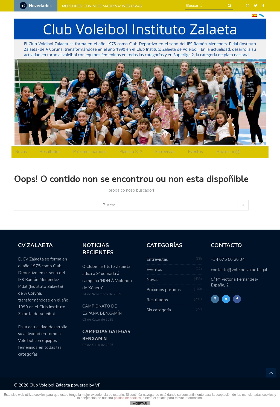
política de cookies (127, 398)
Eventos (195, 151)
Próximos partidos (90, 151)
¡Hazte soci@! (228, 151)
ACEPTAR (140, 403)
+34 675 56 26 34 (228, 259)
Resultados (50, 151)
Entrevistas (165, 151)
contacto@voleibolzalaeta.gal (239, 270)
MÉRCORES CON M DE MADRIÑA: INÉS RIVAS (102, 6)
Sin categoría (159, 310)
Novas (21, 151)
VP (98, 385)
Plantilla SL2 (130, 151)
